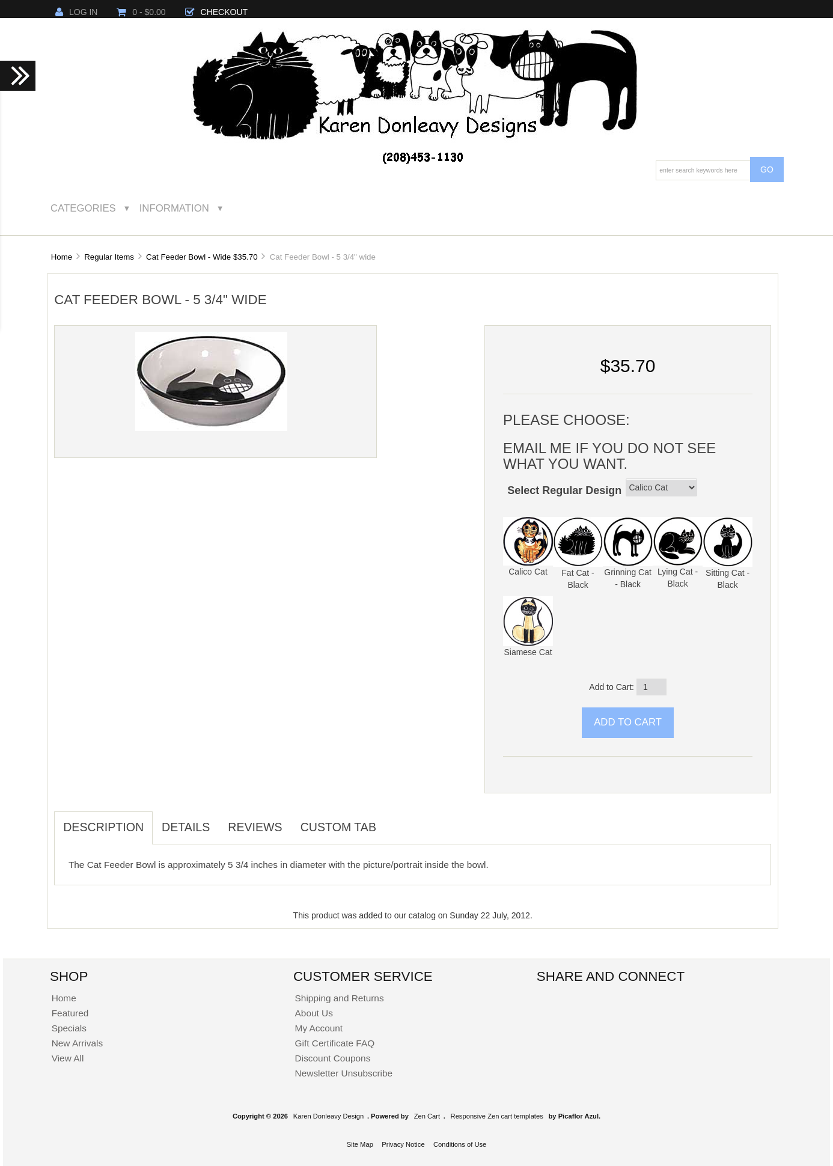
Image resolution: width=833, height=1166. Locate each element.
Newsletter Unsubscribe (344, 1073)
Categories (83, 208)
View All (68, 1058)
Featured (70, 1013)
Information (174, 208)
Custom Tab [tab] (338, 827)
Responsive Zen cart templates (497, 1116)
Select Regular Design (564, 490)
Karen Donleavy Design (328, 1116)
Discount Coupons (333, 1058)
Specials (69, 1028)
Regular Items (109, 256)
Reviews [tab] (255, 827)
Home (61, 256)
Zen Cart (427, 1116)
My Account (319, 1028)
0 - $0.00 (141, 12)
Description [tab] (103, 827)
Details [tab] (186, 827)
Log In (76, 12)
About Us (314, 1013)
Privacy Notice (403, 1144)
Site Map (360, 1144)
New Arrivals (77, 1043)
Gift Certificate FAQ (335, 1043)
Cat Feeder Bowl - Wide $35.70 (202, 256)
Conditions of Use (459, 1144)
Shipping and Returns (339, 998)
